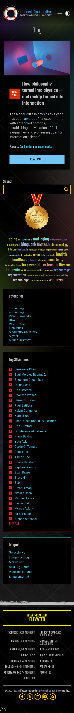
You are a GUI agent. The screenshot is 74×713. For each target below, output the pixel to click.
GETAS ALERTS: (46, 641)
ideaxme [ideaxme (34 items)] (42, 260)
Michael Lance (24, 498)
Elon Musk (16, 328)
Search (66, 189)
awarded (30, 119)
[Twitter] (30, 696)
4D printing (16, 312)
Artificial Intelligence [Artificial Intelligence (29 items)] (58, 240)
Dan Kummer (23, 426)
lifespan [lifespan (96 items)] (65, 265)
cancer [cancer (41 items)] (41, 249)
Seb (17, 482)
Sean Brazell (23, 472)
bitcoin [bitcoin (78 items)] (12, 250)
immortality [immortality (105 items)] (54, 260)
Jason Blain (23, 503)
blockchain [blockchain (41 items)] (22, 249)
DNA (12, 320)
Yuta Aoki (21, 441)
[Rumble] (53, 696)
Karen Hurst (22, 416)
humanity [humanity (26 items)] (33, 260)
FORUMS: (43, 672)
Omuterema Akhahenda (30, 431)
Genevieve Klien (25, 369)
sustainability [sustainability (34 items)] (62, 276)
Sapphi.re (64, 691)
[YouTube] (45, 696)
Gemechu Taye (25, 400)
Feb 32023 (14, 93)
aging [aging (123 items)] (13, 239)
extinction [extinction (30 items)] (28, 255)
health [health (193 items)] (61, 255)
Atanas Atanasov (26, 519)
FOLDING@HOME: (13, 666)
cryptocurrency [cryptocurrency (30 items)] (51, 250)
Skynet (13, 336)
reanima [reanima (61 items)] (48, 270)
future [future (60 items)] (36, 255)
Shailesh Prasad (25, 395)
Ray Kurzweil (17, 324)
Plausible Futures (20, 572)
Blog (37, 30)
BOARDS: (43, 655)
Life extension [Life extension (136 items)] (47, 265)
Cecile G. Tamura (26, 446)
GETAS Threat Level (37, 618)
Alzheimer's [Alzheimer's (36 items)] (26, 240)
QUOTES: (27, 678)
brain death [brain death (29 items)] (33, 250)
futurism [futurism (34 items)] (45, 255)
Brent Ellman (23, 488)
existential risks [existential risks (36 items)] (16, 255)
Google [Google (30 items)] (52, 255)
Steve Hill (21, 477)
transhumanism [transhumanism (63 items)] (39, 280)
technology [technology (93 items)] (21, 280)
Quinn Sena (22, 385)
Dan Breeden (26, 146)
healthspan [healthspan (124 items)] (20, 260)
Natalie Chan (23, 493)
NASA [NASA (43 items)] (23, 270)
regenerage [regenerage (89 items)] (62, 270)
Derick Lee (21, 452)
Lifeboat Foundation (28, 691)
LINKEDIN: (14, 641)
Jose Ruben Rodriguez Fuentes (35, 421)
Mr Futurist (16, 562)
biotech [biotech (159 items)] (43, 244)
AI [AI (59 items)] (19, 240)
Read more (37, 159)
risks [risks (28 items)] (36, 276)
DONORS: (24, 655)
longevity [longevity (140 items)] (13, 270)
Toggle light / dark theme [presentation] (67, 13)
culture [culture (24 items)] (60, 250)
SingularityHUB (19, 577)
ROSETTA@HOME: (12, 672)
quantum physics (43, 146)
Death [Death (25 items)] (66, 250)
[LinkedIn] (38, 696)
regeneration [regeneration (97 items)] (17, 275)
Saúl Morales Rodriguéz (30, 374)
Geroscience (17, 552)
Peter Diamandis (20, 316)
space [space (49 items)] (52, 275)
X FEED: (13, 649)
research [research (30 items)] (30, 276)
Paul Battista (23, 405)
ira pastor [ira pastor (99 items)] (29, 265)
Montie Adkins (24, 508)
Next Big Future (19, 567)
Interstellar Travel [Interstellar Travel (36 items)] (13, 265)
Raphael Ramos (25, 467)
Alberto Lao (22, 457)
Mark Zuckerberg (20, 340)
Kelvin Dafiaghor (26, 410)
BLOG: (42, 649)
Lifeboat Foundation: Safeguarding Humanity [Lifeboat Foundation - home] (27, 13)
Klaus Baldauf (24, 436)
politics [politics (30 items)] (40, 271)
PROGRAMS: (45, 666)
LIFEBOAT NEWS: (47, 632)
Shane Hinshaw (25, 462)
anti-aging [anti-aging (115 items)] (41, 239)
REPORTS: (44, 661)
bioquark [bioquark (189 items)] (28, 244)
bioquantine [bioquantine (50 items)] (13, 245)
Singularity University (23, 332)
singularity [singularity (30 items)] (43, 276)
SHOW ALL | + (14, 523)
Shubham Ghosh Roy (29, 380)
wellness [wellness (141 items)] (56, 280)
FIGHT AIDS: (17, 661)
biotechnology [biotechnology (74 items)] (59, 245)
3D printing (16, 308)
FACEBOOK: (12, 632)
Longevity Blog (19, 557)
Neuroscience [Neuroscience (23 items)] (31, 271)
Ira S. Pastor (23, 514)
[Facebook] (22, 696)
